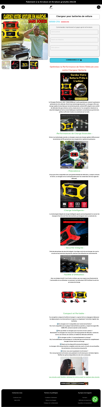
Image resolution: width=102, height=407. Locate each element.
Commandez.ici (72, 60)
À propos (84, 397)
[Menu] (2, 7)
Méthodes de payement (85, 400)
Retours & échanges (51, 400)
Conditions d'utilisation (51, 397)
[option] (24, 36)
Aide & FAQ (17, 400)
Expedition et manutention (85, 403)
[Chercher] (98, 7)
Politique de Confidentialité (51, 403)
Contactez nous (17, 397)
